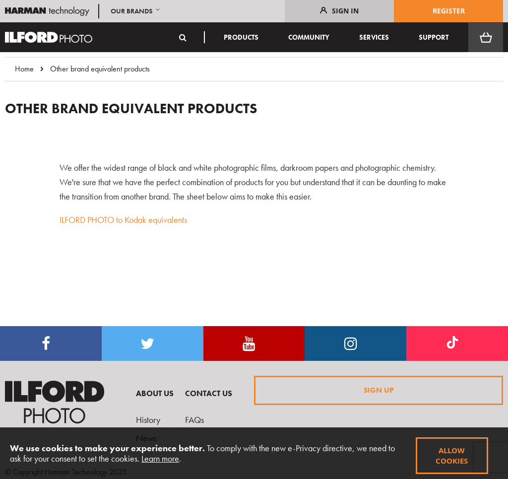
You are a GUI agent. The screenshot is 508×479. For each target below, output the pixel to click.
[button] (136, 11)
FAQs (194, 419)
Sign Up (379, 390)
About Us (155, 393)
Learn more (160, 458)
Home (24, 69)
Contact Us (208, 393)
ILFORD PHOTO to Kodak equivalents (123, 219)
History (148, 419)
